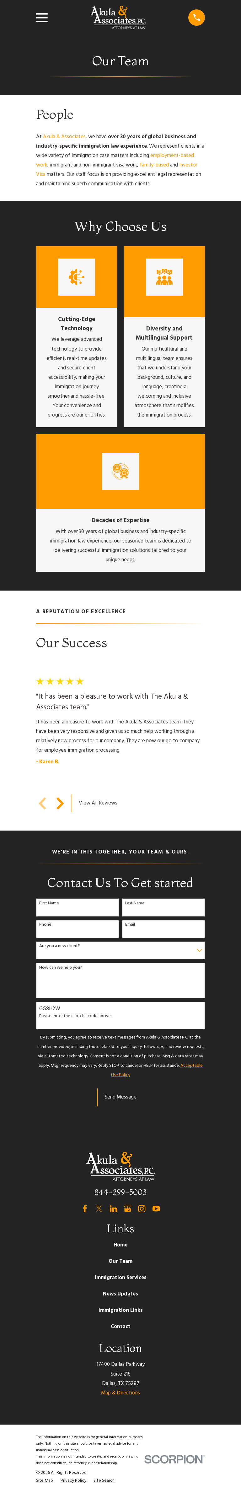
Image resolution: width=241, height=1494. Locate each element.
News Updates (120, 1294)
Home (120, 1245)
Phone (45, 925)
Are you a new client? (59, 946)
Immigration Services (121, 1277)
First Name (49, 903)
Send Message (121, 1097)
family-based (154, 165)
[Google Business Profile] (127, 1208)
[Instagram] (141, 1208)
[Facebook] (84, 1208)
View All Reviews (98, 803)
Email (130, 925)
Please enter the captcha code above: (75, 1016)
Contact (121, 1326)
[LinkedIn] (113, 1208)
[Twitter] (99, 1208)
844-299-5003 (120, 1192)
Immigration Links (121, 1310)
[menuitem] (44, 1481)
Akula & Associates (64, 137)
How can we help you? (60, 968)
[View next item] (60, 803)
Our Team (120, 1261)
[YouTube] (156, 1208)
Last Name (135, 903)
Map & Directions (120, 1393)
